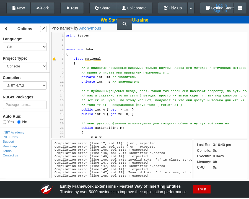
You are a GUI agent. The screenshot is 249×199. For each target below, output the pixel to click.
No (22, 122)
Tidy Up (173, 8)
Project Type (14, 58)
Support (8, 141)
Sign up (220, 11)
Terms (7, 151)
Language (12, 39)
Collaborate (134, 8)
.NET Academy (13, 132)
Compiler (11, 77)
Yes (8, 122)
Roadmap (10, 146)
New (18, 8)
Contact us (10, 155)
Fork (42, 8)
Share (102, 8)
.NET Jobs (10, 137)
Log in (221, 5)
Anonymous (90, 28)
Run (72, 8)
